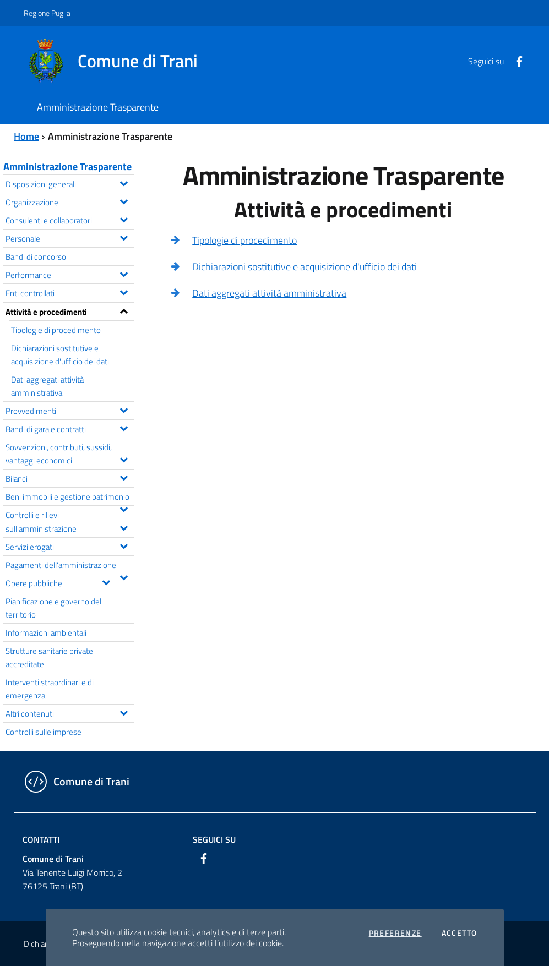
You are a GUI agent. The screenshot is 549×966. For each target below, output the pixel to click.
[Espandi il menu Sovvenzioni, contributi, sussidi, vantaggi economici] (123, 458)
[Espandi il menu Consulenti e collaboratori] (123, 218)
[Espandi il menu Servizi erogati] (123, 545)
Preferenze (395, 933)
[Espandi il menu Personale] (123, 236)
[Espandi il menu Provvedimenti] (123, 409)
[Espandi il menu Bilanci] (123, 476)
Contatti (41, 839)
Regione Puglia (47, 13)
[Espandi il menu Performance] (123, 273)
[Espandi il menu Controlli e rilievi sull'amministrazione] (123, 526)
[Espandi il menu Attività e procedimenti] (123, 309)
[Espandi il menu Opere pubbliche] (106, 581)
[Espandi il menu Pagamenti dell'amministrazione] (123, 576)
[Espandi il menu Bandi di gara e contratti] (123, 427)
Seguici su (214, 839)
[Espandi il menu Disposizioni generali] (123, 182)
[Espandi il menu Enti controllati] (123, 291)
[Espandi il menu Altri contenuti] (123, 711)
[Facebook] (515, 60)
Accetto (459, 933)
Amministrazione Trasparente (67, 166)
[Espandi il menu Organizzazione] (123, 200)
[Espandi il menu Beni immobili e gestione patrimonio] (123, 508)
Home (26, 136)
